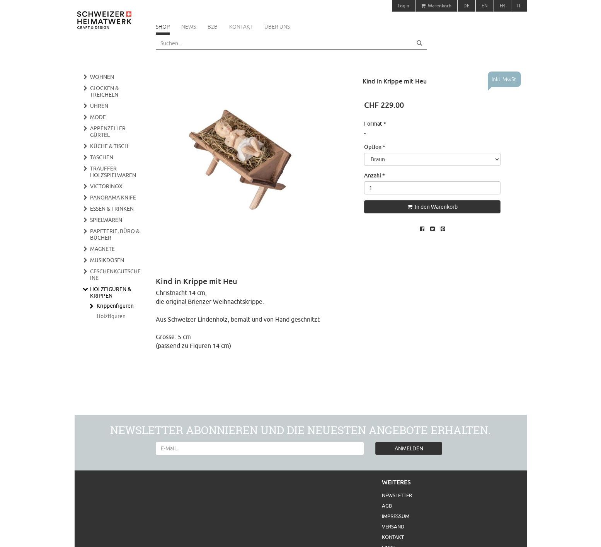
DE (466, 6)
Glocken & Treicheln (104, 91)
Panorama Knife (113, 197)
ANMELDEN (409, 448)
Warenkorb (436, 6)
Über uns (277, 27)
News (188, 27)
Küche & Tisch (109, 146)
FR (502, 6)
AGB (387, 506)
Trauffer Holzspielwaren (113, 171)
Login (403, 6)
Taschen (101, 157)
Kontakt (241, 27)
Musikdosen (107, 260)
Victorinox (106, 186)
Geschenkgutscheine (115, 274)
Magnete (102, 249)
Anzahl (374, 175)
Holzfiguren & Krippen (110, 292)
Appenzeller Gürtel (108, 131)
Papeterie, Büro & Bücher (115, 234)
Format (375, 123)
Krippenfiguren (115, 306)
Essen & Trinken (112, 209)
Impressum (395, 516)
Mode (98, 117)
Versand (393, 526)
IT (519, 6)
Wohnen (102, 77)
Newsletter (397, 495)
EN (485, 6)
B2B (213, 27)
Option (374, 146)
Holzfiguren (111, 316)
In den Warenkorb (432, 207)
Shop (163, 27)
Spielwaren (106, 220)
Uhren (99, 106)
